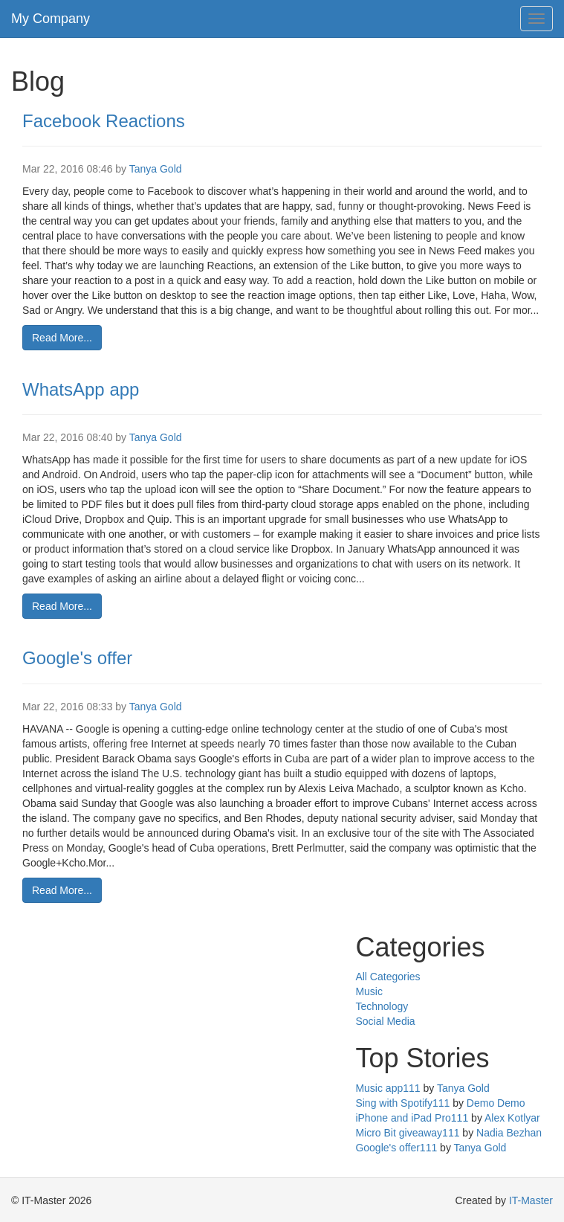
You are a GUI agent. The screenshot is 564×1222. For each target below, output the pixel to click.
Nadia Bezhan (509, 1133)
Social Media (385, 1021)
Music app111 (387, 1088)
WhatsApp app (80, 389)
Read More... (62, 338)
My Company (50, 18)
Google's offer (77, 658)
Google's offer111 (396, 1148)
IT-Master (531, 1200)
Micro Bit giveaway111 (407, 1133)
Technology (381, 1006)
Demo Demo (496, 1103)
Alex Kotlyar (512, 1118)
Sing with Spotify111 (402, 1103)
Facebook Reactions (103, 121)
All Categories (387, 977)
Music (369, 991)
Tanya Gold (155, 169)
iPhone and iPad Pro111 (411, 1118)
